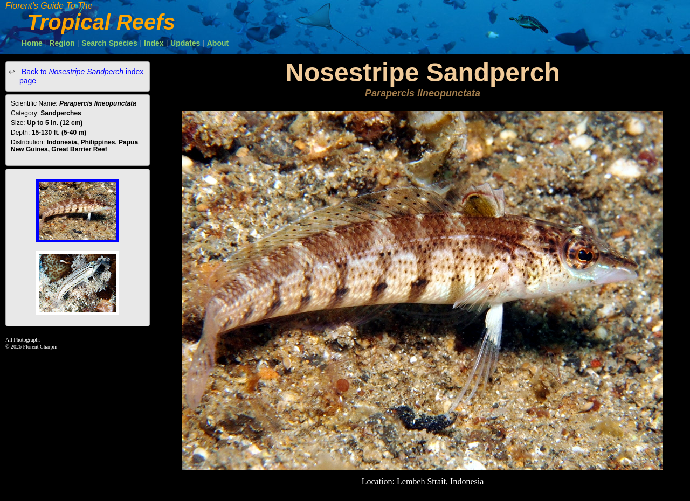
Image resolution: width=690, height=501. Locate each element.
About (218, 43)
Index (154, 43)
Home (32, 43)
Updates (185, 43)
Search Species (109, 43)
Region (61, 43)
